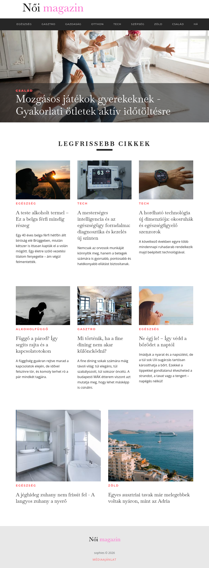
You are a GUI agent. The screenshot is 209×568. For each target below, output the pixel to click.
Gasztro (86, 329)
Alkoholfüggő (32, 329)
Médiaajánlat (104, 559)
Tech (82, 203)
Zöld (113, 485)
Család (24, 91)
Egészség (26, 203)
